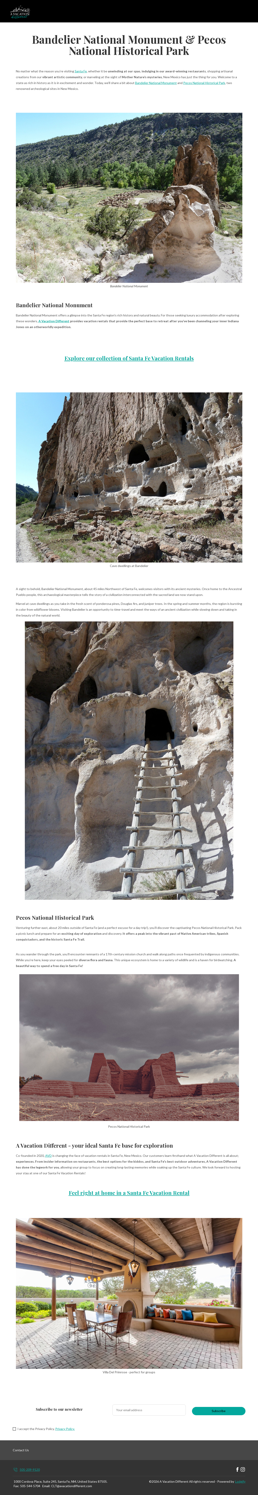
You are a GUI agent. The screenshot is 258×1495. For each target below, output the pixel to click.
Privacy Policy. (65, 1429)
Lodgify (240, 1481)
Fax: (16, 1486)
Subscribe (219, 1411)
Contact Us (21, 1450)
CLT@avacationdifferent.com (71, 1486)
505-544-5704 (30, 1486)
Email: (46, 1486)
